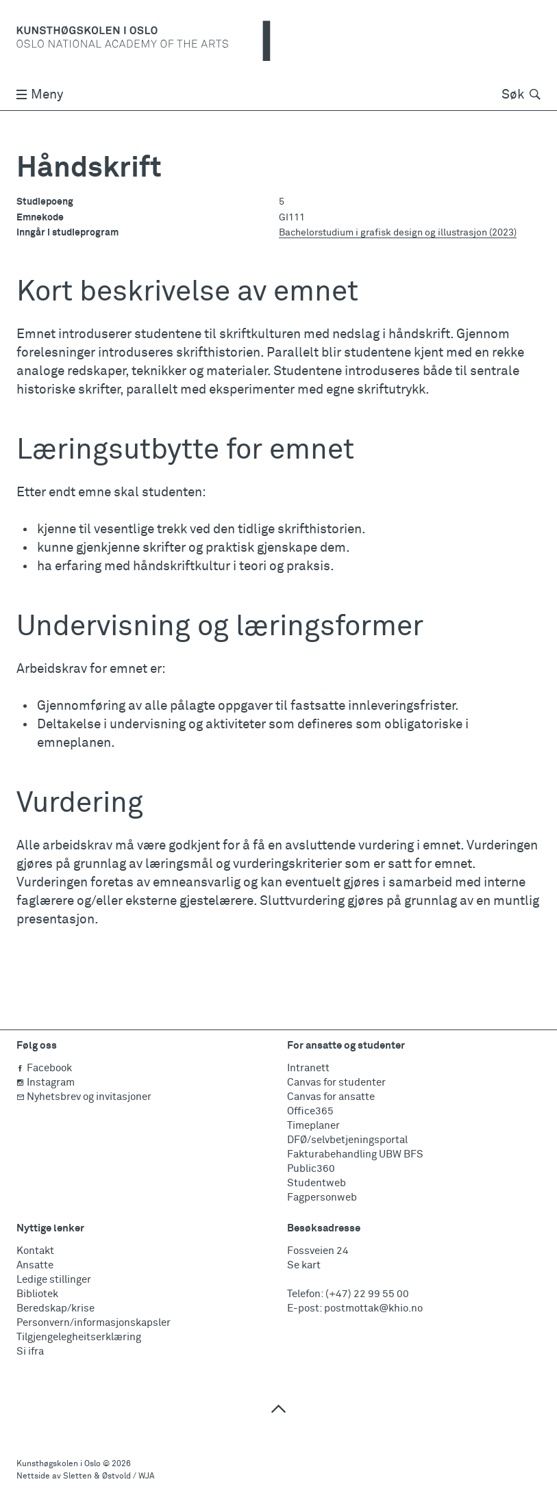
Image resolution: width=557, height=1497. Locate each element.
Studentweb (316, 1183)
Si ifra (30, 1351)
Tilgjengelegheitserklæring (78, 1337)
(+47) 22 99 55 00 (367, 1294)
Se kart (304, 1265)
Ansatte (34, 1265)
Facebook (44, 1068)
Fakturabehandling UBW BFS (355, 1154)
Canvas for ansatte (331, 1097)
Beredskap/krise (55, 1308)
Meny (39, 95)
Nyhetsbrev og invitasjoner (83, 1097)
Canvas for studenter (336, 1082)
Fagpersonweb (322, 1197)
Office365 (310, 1111)
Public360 (311, 1169)
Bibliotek (37, 1294)
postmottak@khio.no (373, 1308)
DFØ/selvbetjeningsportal (347, 1140)
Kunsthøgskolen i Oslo (58, 1464)
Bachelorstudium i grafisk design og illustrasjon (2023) (398, 233)
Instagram (45, 1082)
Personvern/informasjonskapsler (93, 1323)
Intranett (308, 1068)
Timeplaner (313, 1126)
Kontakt (35, 1251)
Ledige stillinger (53, 1280)
